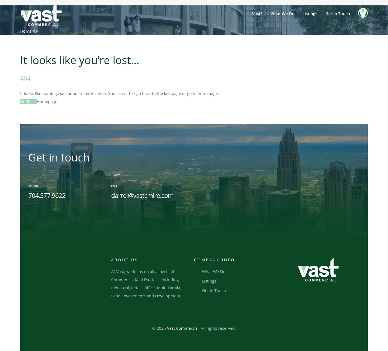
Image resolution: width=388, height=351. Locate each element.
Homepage (47, 101)
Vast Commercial (183, 328)
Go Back (28, 101)
